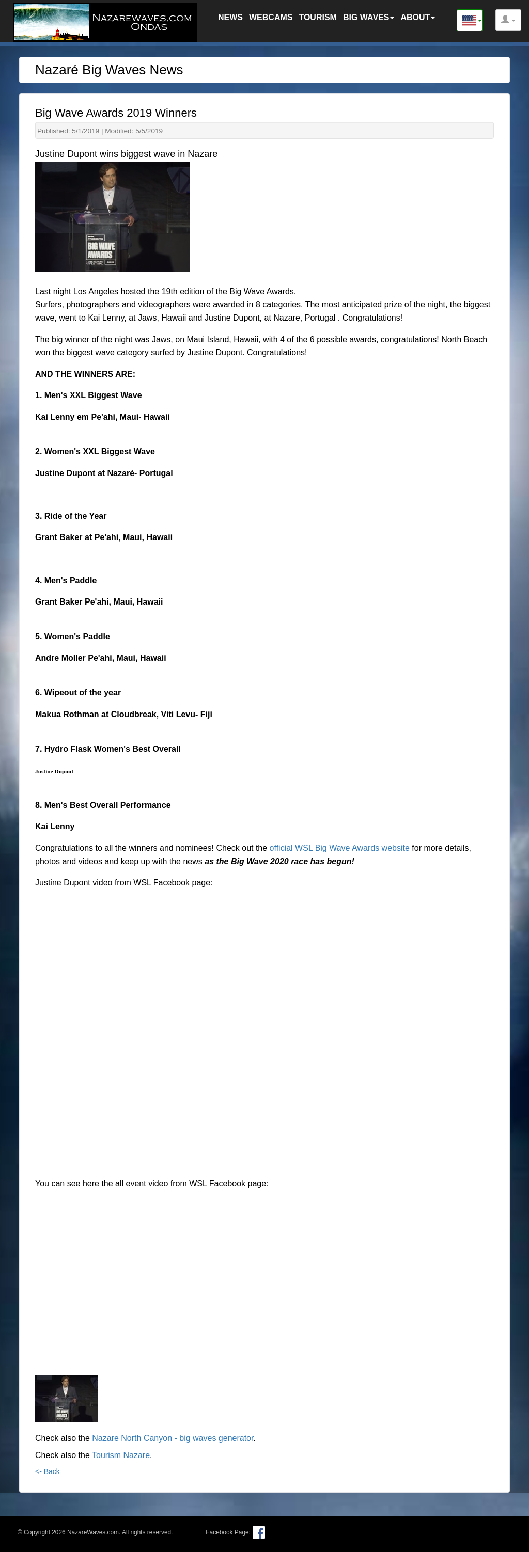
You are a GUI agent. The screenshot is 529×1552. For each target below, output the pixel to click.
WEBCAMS (270, 17)
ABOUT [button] (417, 17)
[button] (508, 20)
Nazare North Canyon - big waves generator (172, 1438)
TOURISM (317, 17)
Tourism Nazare (121, 1455)
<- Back (47, 1471)
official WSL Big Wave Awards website (340, 848)
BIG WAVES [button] (369, 17)
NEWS (230, 17)
